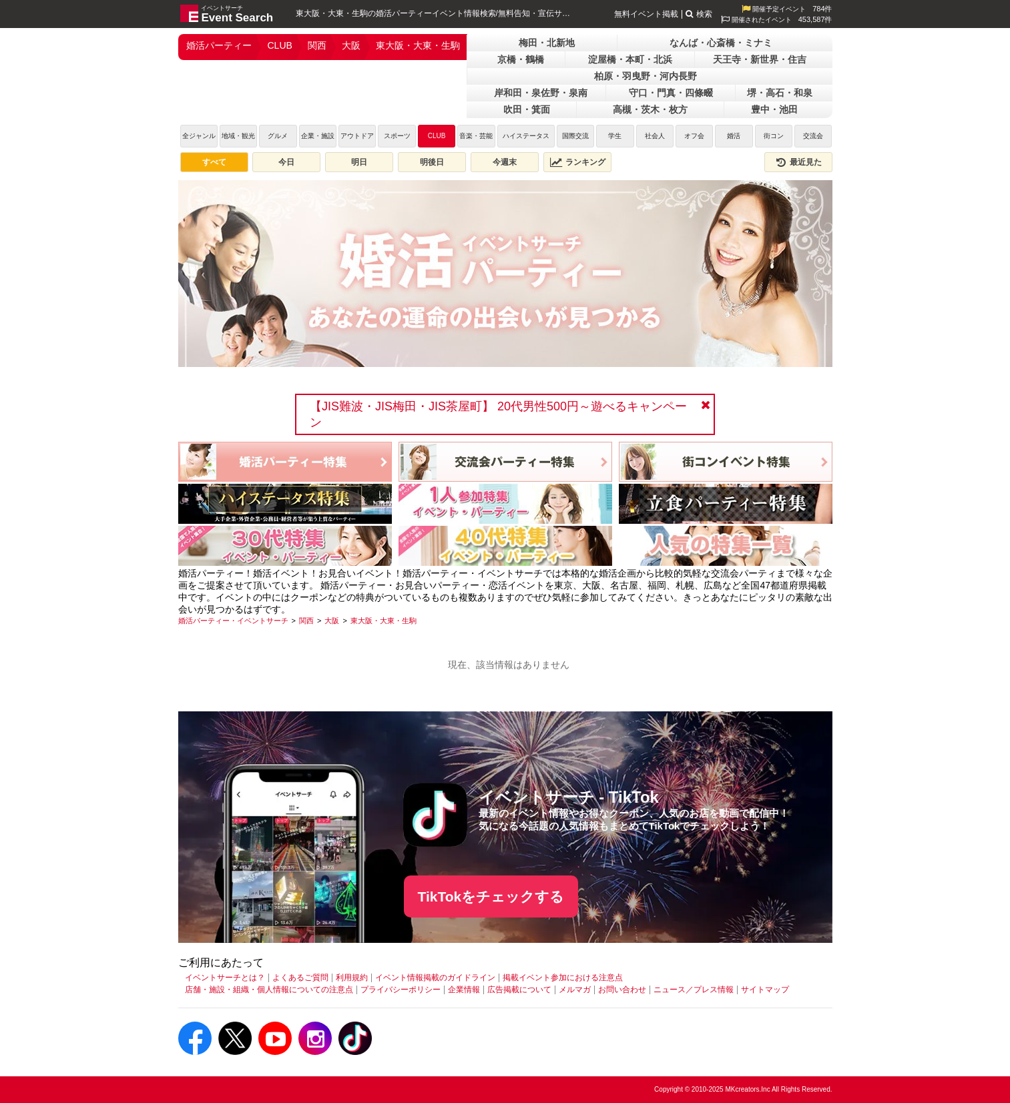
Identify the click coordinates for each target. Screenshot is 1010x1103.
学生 (614, 135)
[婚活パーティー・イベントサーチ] (233, 621)
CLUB (280, 45)
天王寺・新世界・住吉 (759, 59)
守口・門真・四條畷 (671, 92)
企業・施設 (317, 135)
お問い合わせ (622, 989)
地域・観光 (238, 135)
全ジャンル (199, 135)
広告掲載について (519, 989)
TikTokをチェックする (491, 896)
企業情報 (464, 989)
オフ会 (694, 135)
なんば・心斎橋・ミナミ (721, 42)
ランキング (577, 162)
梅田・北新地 (547, 42)
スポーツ (397, 135)
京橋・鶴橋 (520, 59)
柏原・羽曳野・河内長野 (645, 76)
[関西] (306, 621)
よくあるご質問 (300, 977)
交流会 (813, 135)
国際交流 (575, 135)
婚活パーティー (219, 45)
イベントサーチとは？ (225, 977)
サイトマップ (765, 989)
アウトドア (357, 135)
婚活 (733, 135)
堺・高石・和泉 (779, 92)
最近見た (798, 162)
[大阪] (331, 621)
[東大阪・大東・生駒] (383, 621)
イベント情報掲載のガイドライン (435, 977)
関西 (317, 45)
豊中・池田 (774, 109)
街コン (774, 135)
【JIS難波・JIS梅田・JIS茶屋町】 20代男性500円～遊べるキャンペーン (498, 414)
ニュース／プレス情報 (694, 989)
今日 (286, 162)
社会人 (655, 135)
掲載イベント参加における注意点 (563, 977)
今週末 (505, 162)
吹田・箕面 (526, 109)
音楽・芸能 (476, 135)
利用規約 (352, 977)
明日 (359, 162)
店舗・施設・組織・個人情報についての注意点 (269, 989)
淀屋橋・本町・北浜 (630, 59)
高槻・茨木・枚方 (650, 109)
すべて (214, 162)
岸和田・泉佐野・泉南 (540, 92)
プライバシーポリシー (400, 989)
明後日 (432, 162)
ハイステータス (526, 135)
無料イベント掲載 (646, 14)
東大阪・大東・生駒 (418, 45)
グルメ (278, 135)
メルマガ (575, 989)
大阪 (351, 45)
